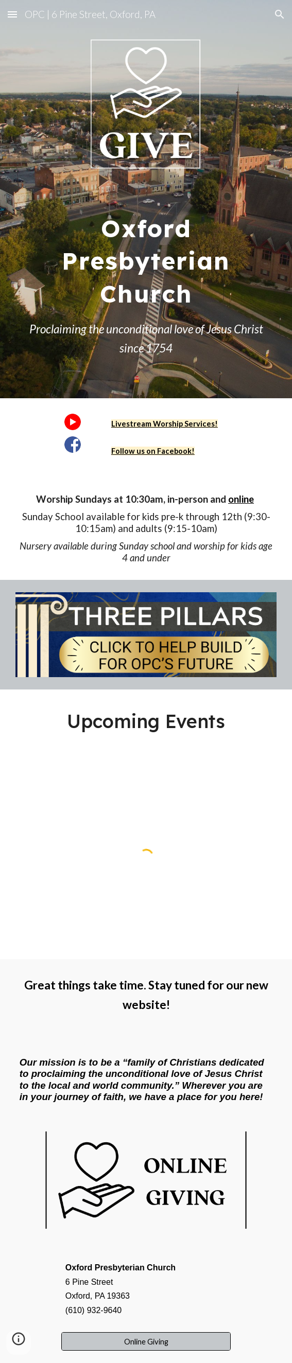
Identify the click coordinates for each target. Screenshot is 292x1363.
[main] (146, 256)
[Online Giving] (146, 1341)
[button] (12, 14)
